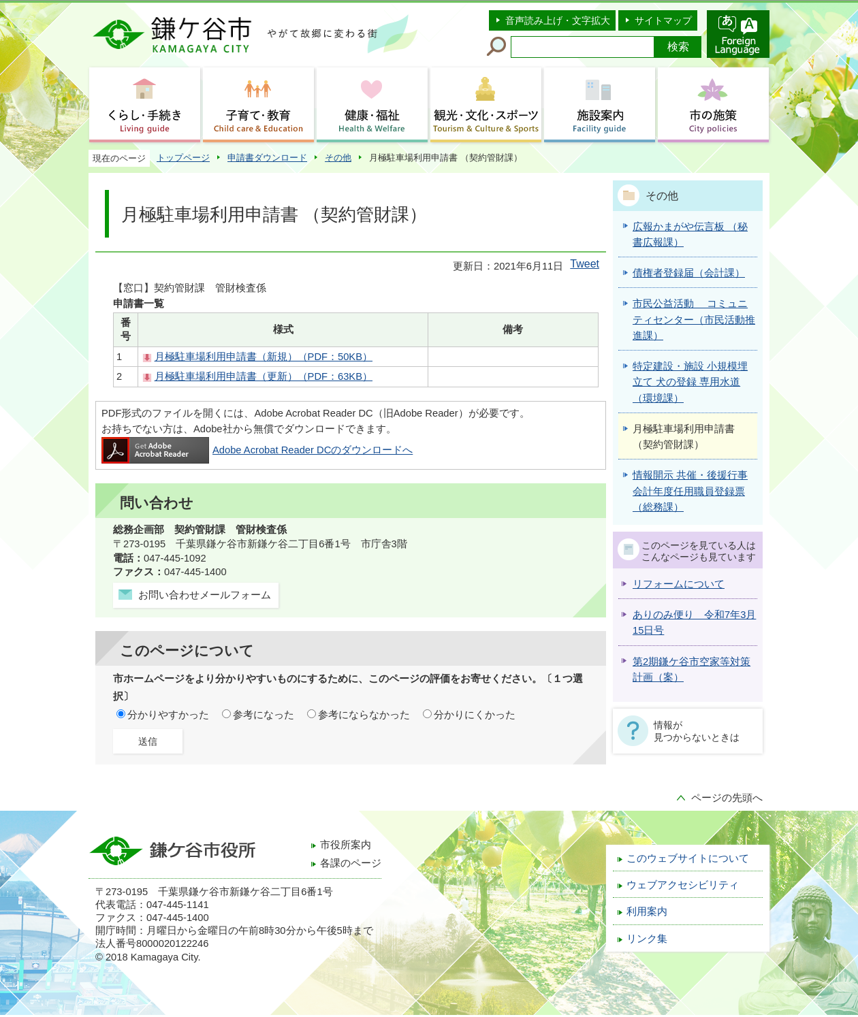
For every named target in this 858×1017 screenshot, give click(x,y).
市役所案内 (345, 844)
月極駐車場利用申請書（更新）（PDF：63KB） (263, 376)
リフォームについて (679, 584)
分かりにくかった (474, 714)
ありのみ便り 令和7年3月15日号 (694, 622)
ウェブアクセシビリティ (682, 884)
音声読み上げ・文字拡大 (557, 20)
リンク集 (646, 938)
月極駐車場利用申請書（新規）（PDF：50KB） (263, 356)
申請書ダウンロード (267, 157)
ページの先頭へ (727, 797)
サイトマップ (663, 20)
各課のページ (350, 863)
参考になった (263, 714)
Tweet (584, 264)
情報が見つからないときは (697, 731)
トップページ (183, 157)
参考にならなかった (364, 714)
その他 (338, 157)
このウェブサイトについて (687, 858)
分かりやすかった (168, 714)
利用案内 (646, 911)
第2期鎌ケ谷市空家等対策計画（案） (691, 669)
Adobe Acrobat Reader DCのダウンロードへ (257, 450)
